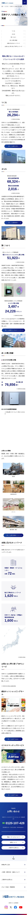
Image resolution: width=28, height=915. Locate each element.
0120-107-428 (15, 823)
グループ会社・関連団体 (8, 887)
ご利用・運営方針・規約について (11, 872)
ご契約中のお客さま (7, 879)
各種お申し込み (6, 864)
